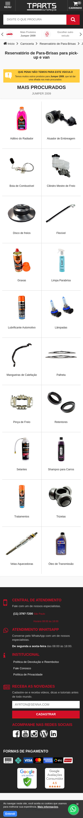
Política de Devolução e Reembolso (36, 662)
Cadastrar (46, 714)
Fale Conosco (22, 668)
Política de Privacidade (27, 674)
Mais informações (48, 806)
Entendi (10, 813)
